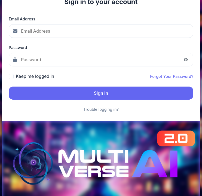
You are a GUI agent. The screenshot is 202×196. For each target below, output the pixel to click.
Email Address (22, 19)
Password (18, 47)
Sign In (101, 93)
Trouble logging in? (101, 109)
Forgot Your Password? (171, 76)
